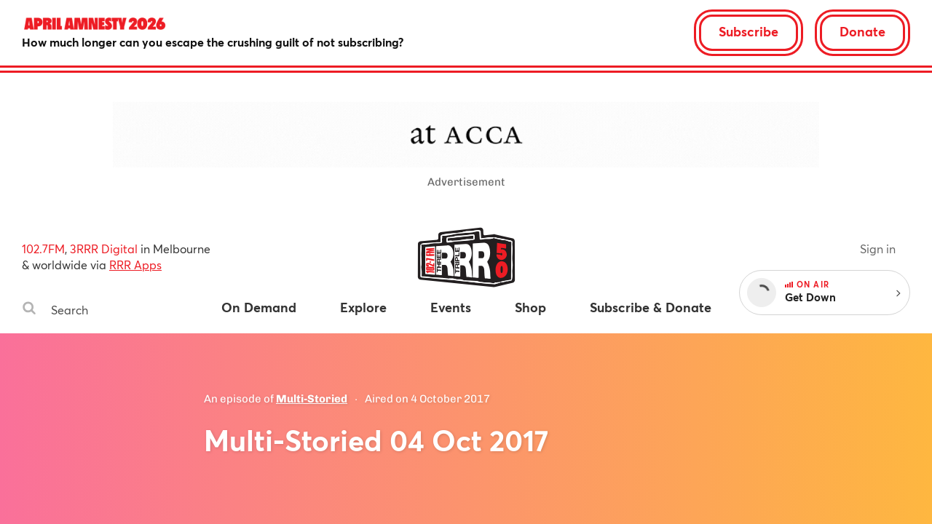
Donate (862, 31)
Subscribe (748, 31)
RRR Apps (135, 264)
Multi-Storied (311, 398)
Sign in (878, 248)
